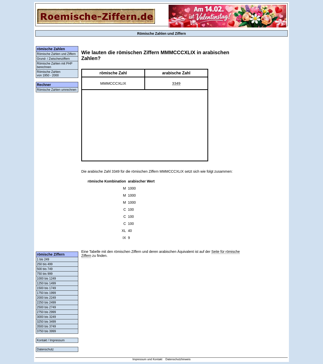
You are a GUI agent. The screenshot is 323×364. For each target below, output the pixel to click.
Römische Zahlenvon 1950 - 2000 (48, 73)
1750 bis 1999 (46, 293)
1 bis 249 (43, 259)
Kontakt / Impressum (51, 340)
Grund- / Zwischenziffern (53, 58)
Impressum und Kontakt (147, 359)
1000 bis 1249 (46, 278)
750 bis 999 (44, 274)
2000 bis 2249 (46, 297)
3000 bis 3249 (46, 317)
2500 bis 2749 (46, 307)
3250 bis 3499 (46, 321)
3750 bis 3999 (46, 331)
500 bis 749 (44, 269)
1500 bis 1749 (46, 288)
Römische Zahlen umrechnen (56, 90)
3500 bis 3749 (46, 326)
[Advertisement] (57, 172)
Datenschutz (45, 349)
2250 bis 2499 (46, 302)
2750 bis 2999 (46, 312)
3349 (176, 83)
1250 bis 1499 (46, 283)
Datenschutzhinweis (178, 359)
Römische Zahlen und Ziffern (56, 54)
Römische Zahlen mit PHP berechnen (54, 65)
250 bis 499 (44, 264)
